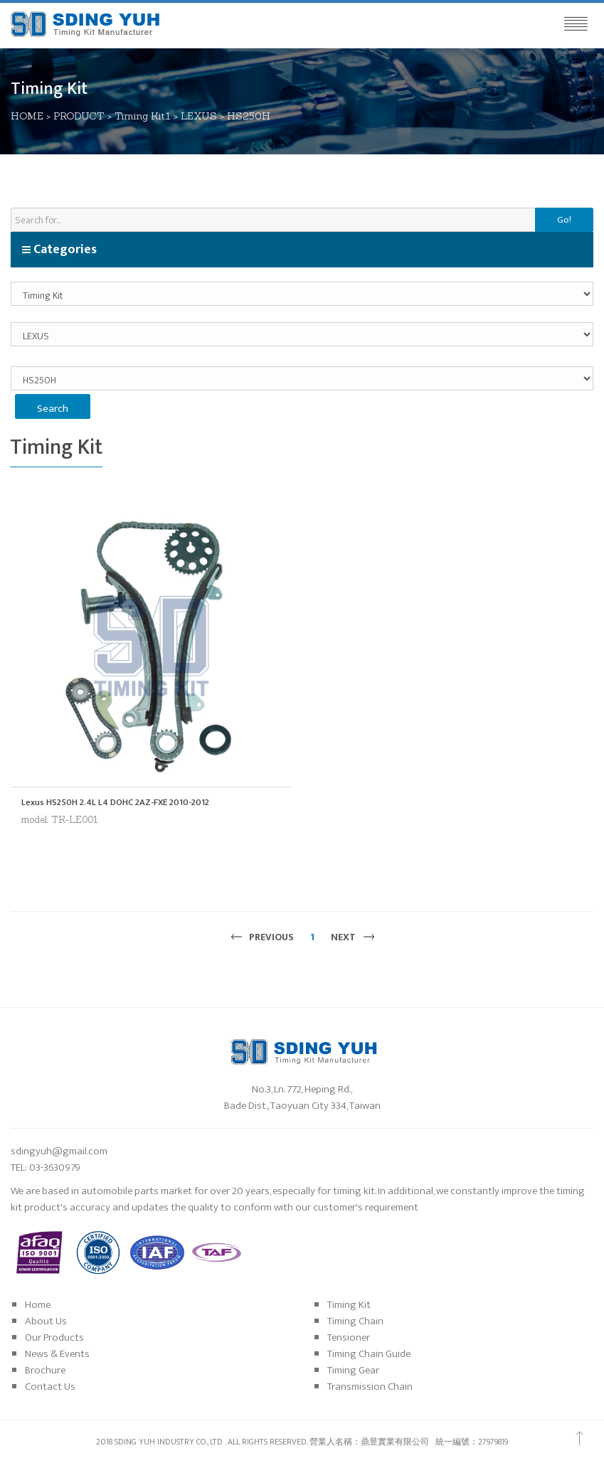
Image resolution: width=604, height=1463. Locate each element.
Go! (564, 220)
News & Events (57, 1354)
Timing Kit (349, 1305)
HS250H (248, 116)
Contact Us (50, 1386)
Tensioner (348, 1337)
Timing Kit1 (143, 116)
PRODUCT (79, 116)
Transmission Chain (370, 1386)
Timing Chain (355, 1321)
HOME (27, 116)
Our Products (54, 1337)
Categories (59, 249)
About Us (46, 1321)
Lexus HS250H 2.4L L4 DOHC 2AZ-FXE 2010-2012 (115, 802)
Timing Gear (353, 1370)
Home (38, 1305)
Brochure (45, 1370)
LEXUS (199, 116)
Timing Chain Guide (368, 1354)
